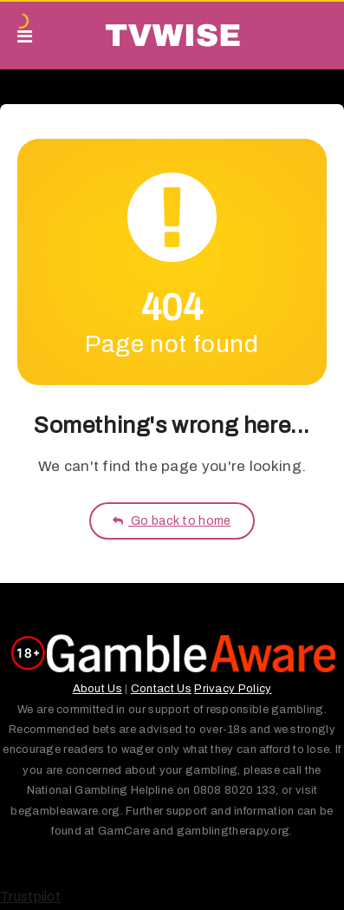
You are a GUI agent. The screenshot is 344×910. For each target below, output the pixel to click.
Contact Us (161, 689)
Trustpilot (30, 896)
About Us (97, 689)
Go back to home (171, 520)
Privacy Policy (232, 689)
